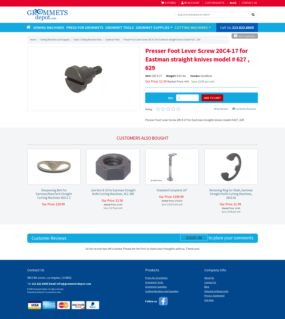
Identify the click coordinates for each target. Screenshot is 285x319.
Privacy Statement (214, 295)
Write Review (221, 108)
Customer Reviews (244, 108)
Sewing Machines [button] (48, 27)
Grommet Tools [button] (119, 27)
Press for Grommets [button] (84, 27)
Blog (206, 286)
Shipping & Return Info (216, 291)
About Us (209, 277)
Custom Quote (214, 3)
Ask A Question (244, 36)
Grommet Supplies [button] (152, 27)
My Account (190, 3)
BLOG (233, 3)
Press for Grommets (156, 277)
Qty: (170, 98)
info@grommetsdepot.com (74, 283)
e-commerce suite (53, 292)
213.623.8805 (243, 27)
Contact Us (249, 3)
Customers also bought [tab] (142, 138)
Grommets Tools (154, 282)
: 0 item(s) (168, 3)
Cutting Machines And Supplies (161, 291)
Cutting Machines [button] (191, 27)
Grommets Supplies (156, 286)
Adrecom (40, 292)
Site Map (209, 300)
